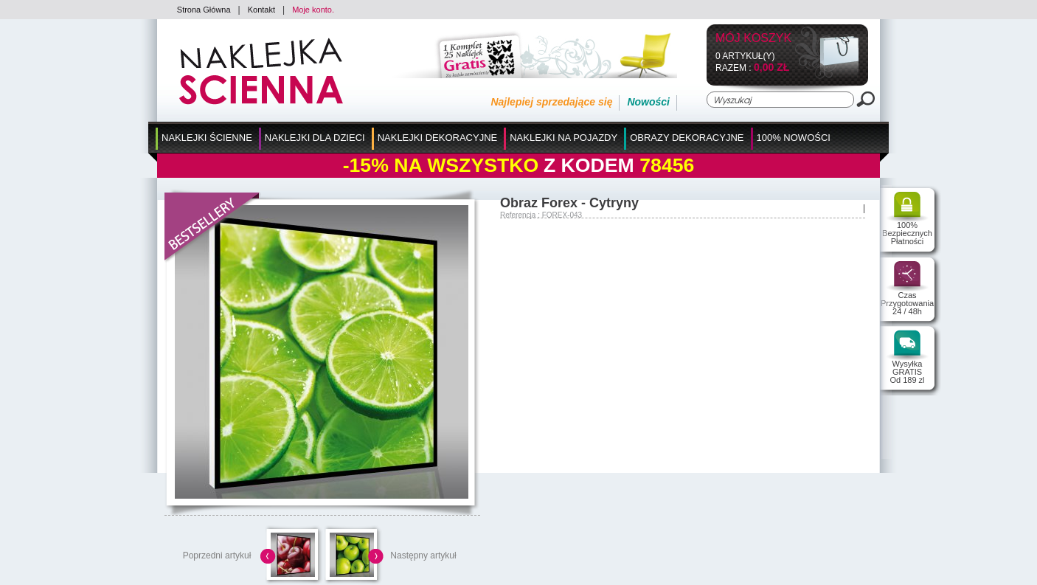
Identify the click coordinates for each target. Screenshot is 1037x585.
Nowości (648, 102)
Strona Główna (204, 9)
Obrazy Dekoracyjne (686, 137)
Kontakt (261, 9)
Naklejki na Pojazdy (563, 137)
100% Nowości (793, 137)
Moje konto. (313, 9)
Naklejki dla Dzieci (315, 137)
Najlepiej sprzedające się (551, 102)
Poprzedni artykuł (217, 555)
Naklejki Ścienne (207, 137)
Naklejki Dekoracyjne (438, 137)
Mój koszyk (753, 38)
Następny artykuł (423, 555)
